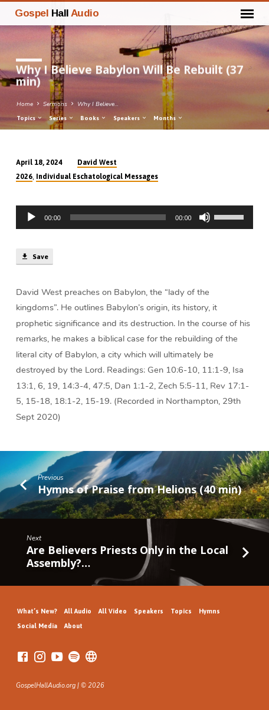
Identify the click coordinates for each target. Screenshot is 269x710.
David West (97, 162)
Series (61, 118)
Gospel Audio (57, 13)
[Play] (31, 217)
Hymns (209, 611)
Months (168, 118)
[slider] (118, 217)
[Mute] (205, 217)
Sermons (55, 104)
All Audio (77, 611)
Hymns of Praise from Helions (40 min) (139, 489)
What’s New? (37, 611)
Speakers (130, 118)
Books (93, 118)
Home (25, 104)
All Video (113, 611)
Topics (30, 118)
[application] (134, 217)
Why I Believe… (98, 104)
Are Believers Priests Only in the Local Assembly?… (127, 556)
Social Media (37, 625)
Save (34, 256)
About (73, 625)
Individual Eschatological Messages (97, 176)
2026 (24, 176)
